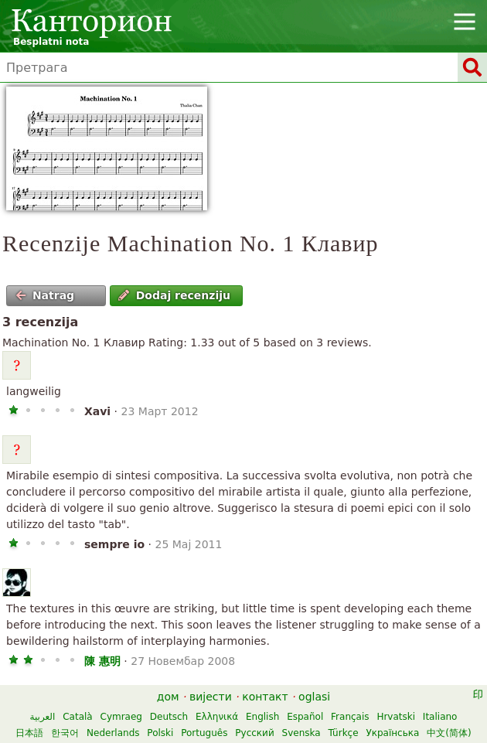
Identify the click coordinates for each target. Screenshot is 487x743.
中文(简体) (449, 733)
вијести (210, 696)
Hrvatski (395, 716)
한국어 (65, 733)
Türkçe (343, 733)
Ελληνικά (217, 716)
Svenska (301, 733)
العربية (43, 716)
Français (350, 716)
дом (168, 696)
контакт (265, 696)
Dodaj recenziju (174, 295)
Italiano (440, 716)
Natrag (45, 295)
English (262, 716)
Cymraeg (121, 716)
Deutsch (169, 716)
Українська (392, 733)
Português (204, 733)
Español (305, 716)
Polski (160, 733)
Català (77, 716)
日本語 (29, 733)
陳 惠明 (102, 661)
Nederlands (113, 733)
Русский (254, 733)
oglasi (314, 696)
